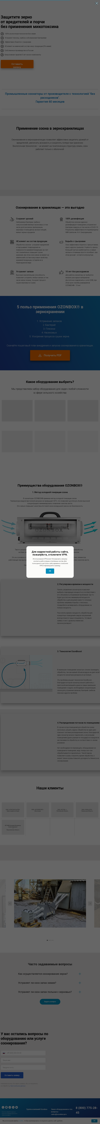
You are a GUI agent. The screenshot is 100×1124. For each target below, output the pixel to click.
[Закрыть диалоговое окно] (97, 3)
